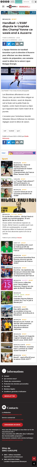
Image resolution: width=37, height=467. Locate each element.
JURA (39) (17, 179)
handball (11, 131)
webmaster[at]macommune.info (12, 440)
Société (25, 280)
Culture (14, 214)
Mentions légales (9, 389)
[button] (32, 2)
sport (18, 131)
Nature (16, 294)
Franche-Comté (19, 344)
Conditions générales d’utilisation (15, 391)
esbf (5, 131)
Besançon (6, 19)
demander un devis (12, 425)
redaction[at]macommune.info (12, 414)
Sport (14, 19)
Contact (6, 376)
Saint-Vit (17, 243)
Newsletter (9, 396)
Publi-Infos (18, 296)
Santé (22, 294)
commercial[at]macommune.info (12, 419)
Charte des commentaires (12, 381)
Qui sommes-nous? (10, 379)
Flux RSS (7, 386)
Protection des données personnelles (16, 384)
